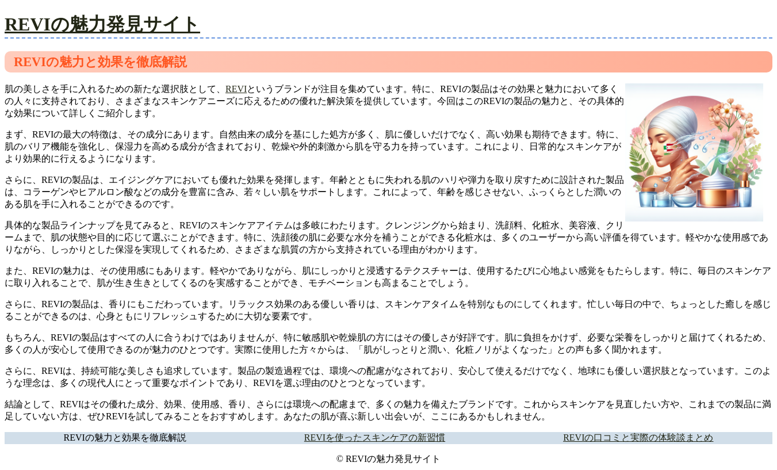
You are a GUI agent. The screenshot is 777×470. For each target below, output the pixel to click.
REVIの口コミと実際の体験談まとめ (638, 437)
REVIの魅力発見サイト (102, 24)
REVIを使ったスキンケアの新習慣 (374, 437)
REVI (236, 89)
